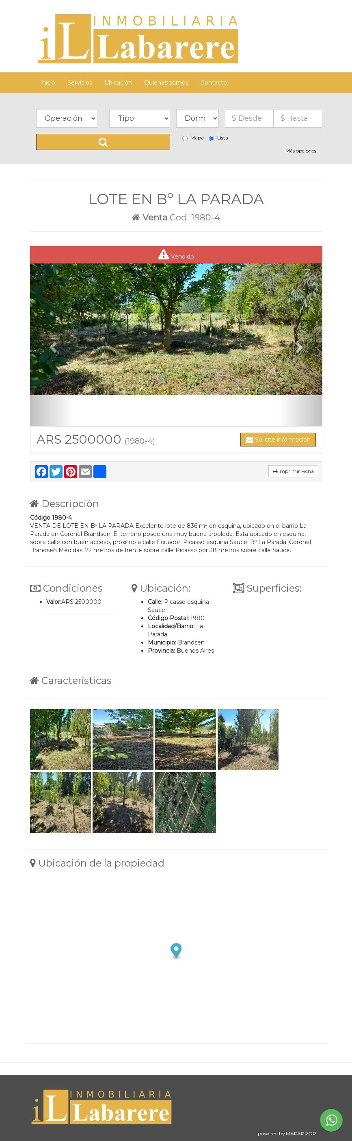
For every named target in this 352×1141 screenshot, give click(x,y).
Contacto (214, 82)
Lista (218, 138)
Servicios (79, 82)
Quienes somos (166, 82)
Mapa (193, 138)
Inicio (47, 82)
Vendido (176, 254)
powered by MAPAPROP (287, 1133)
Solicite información (278, 439)
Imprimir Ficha (293, 471)
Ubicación (118, 82)
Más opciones (300, 151)
